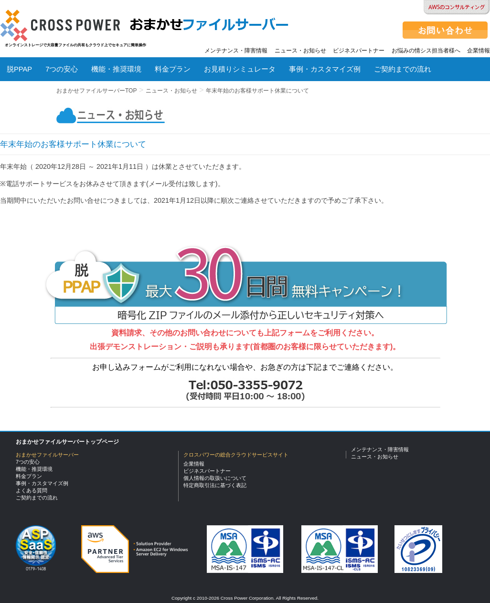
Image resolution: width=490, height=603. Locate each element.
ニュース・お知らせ (300, 50)
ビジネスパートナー (358, 50)
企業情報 (478, 50)
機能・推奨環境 (116, 69)
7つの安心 (61, 69)
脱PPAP (19, 69)
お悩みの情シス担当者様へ (426, 50)
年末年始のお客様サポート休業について (257, 90)
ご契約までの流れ (402, 69)
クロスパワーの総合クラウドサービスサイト (235, 454)
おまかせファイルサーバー (47, 454)
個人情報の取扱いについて (214, 478)
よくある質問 (28, 96)
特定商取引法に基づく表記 (214, 485)
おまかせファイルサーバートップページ (67, 441)
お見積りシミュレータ (240, 69)
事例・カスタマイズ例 (325, 69)
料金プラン (173, 69)
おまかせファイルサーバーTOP (96, 90)
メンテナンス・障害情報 (235, 50)
